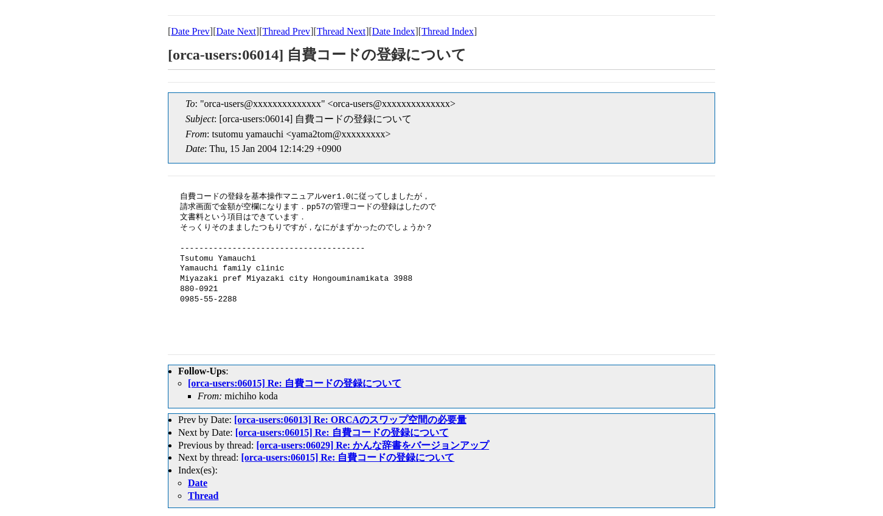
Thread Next (341, 31)
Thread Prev (286, 31)
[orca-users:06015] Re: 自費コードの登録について (294, 383)
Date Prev (190, 31)
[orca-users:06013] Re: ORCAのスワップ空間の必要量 (350, 420)
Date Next (236, 31)
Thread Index (447, 31)
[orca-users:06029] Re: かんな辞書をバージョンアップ (372, 445)
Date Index (393, 31)
